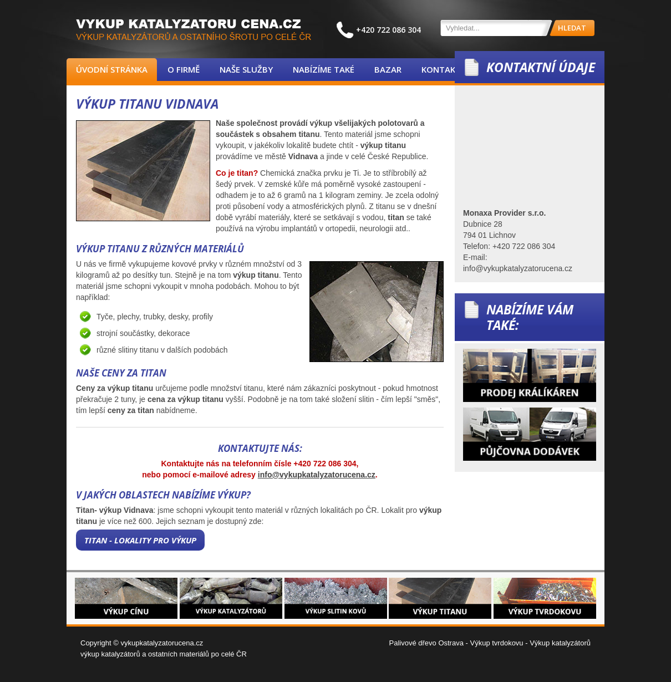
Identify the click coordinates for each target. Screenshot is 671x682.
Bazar (387, 69)
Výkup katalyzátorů (560, 643)
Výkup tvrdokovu (496, 643)
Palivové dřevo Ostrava (426, 643)
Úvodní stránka (112, 69)
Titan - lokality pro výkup (140, 540)
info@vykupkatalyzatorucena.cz (316, 474)
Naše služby (246, 69)
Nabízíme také (323, 69)
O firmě (183, 69)
